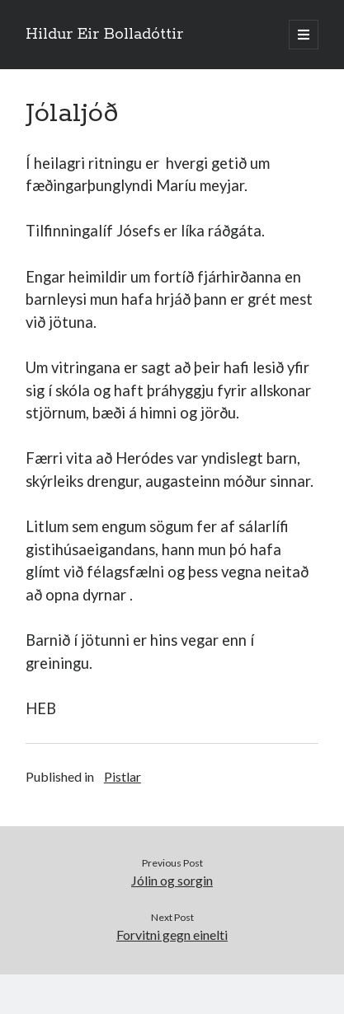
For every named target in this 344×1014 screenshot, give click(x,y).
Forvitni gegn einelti (172, 934)
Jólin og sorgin (172, 880)
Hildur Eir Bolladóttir (104, 34)
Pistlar (122, 776)
